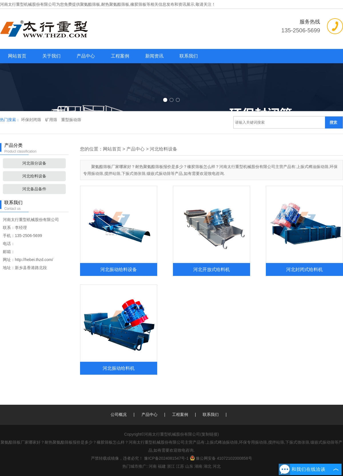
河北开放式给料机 (211, 269)
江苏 (180, 466)
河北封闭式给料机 (304, 269)
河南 (153, 466)
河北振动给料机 (119, 368)
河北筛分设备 (34, 163)
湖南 (198, 466)
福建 (162, 466)
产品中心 (86, 56)
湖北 (208, 466)
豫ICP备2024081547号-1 (166, 458)
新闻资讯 (154, 56)
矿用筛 (51, 119)
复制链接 (210, 434)
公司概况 (119, 414)
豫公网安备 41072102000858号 (221, 458)
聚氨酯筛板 (90, 4)
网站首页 (17, 56)
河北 (217, 466)
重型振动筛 (71, 119)
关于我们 (51, 56)
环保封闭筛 (31, 119)
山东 (189, 466)
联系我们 (189, 56)
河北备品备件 (34, 189)
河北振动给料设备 (118, 269)
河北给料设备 (34, 176)
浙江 (171, 466)
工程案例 (120, 56)
